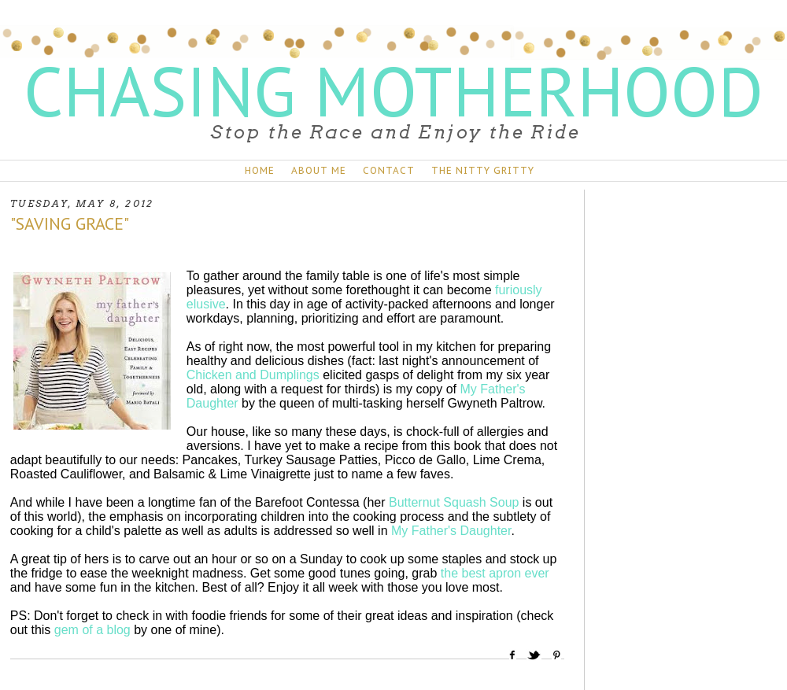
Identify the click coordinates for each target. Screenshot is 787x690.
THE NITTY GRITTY (482, 170)
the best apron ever (495, 573)
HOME (260, 170)
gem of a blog (92, 629)
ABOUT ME (318, 170)
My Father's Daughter (451, 530)
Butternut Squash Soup (454, 502)
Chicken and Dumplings (253, 375)
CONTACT (389, 170)
